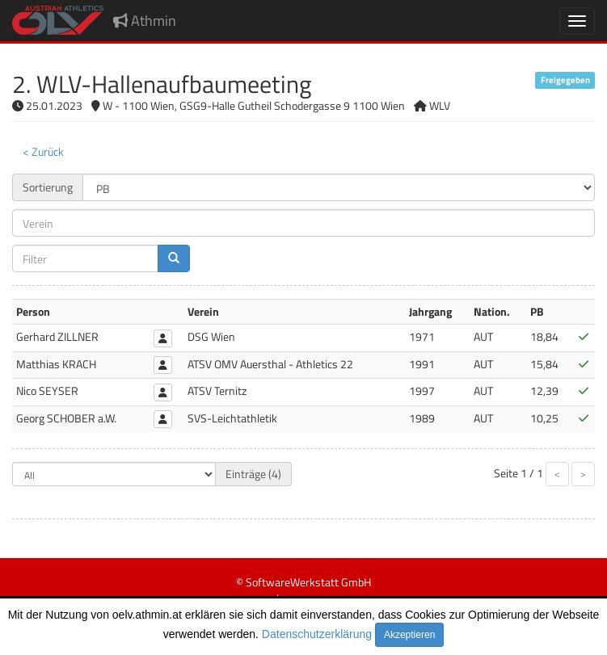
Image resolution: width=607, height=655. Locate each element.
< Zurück (43, 151)
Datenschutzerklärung (317, 634)
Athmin (144, 20)
